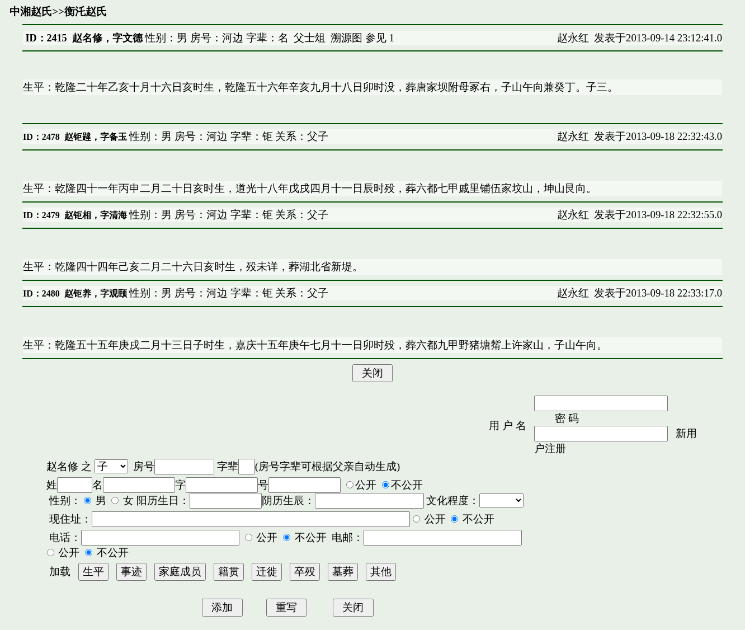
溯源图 (346, 38)
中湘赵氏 (31, 11)
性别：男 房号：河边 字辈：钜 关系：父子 (228, 136)
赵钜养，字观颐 (95, 293)
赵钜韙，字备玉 (95, 137)
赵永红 (573, 38)
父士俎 (310, 38)
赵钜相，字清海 (95, 215)
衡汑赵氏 (85, 11)
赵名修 (62, 466)
